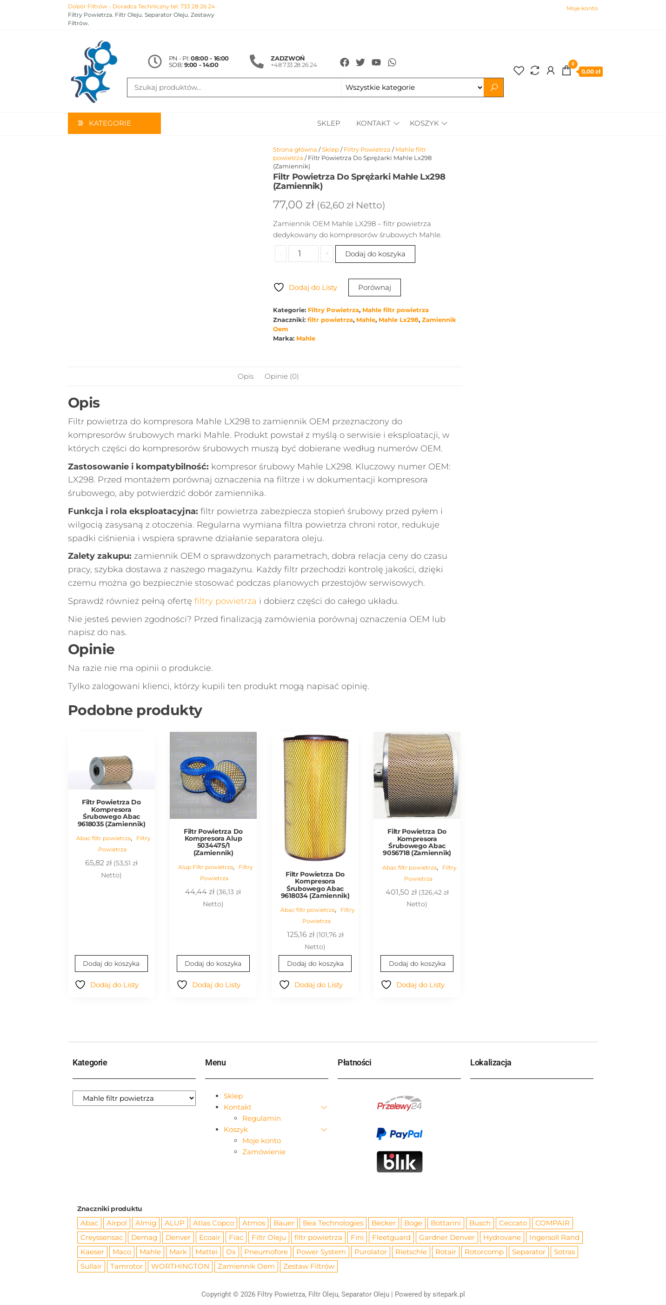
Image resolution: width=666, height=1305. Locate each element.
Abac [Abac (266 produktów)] (89, 1223)
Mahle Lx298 (399, 320)
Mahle (365, 320)
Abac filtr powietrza (103, 838)
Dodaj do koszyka (375, 254)
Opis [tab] (245, 376)
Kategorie (110, 124)
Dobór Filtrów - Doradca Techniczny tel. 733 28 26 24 (141, 6)
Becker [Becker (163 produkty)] (384, 1223)
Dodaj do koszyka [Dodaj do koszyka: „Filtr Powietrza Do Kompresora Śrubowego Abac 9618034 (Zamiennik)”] (315, 964)
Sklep (327, 124)
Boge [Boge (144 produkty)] (413, 1223)
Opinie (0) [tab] (282, 376)
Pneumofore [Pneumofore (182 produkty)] (266, 1252)
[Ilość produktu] (303, 254)
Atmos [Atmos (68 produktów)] (253, 1223)
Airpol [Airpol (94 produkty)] (117, 1223)
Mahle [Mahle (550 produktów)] (150, 1252)
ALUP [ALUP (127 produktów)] (175, 1223)
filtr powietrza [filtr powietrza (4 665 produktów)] (318, 1237)
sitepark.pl (449, 1295)
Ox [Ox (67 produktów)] (231, 1252)
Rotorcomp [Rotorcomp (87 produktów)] (484, 1252)
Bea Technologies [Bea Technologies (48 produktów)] (333, 1223)
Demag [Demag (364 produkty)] (144, 1237)
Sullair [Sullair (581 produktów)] (91, 1266)
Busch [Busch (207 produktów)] (480, 1223)
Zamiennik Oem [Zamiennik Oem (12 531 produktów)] (246, 1266)
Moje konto (582, 8)
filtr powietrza (330, 320)
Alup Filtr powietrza (205, 867)
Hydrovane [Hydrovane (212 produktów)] (502, 1237)
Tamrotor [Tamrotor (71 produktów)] (126, 1266)
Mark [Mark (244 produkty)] (178, 1252)
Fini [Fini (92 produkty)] (357, 1237)
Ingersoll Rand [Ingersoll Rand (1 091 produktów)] (554, 1237)
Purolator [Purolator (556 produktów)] (370, 1252)
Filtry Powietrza (367, 150)
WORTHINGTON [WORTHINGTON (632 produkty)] (180, 1266)
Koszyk (424, 124)
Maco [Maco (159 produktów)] (122, 1252)
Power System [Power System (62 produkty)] (321, 1252)
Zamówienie (264, 1152)
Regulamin (261, 1118)
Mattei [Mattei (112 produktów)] (206, 1252)
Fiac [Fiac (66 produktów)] (236, 1237)
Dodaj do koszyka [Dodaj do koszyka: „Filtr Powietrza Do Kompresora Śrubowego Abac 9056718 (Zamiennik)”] (417, 964)
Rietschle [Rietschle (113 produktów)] (411, 1252)
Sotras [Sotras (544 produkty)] (564, 1252)
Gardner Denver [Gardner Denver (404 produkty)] (447, 1237)
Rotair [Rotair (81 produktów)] (445, 1252)
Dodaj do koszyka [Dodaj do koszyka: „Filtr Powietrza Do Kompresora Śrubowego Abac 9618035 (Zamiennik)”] (111, 964)
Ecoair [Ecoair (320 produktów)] (209, 1237)
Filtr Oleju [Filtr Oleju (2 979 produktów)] (269, 1237)
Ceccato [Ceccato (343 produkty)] (513, 1223)
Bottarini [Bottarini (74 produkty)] (446, 1223)
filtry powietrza (225, 601)
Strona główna (295, 150)
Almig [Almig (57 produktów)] (145, 1223)
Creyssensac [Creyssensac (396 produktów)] (101, 1237)
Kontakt (372, 124)
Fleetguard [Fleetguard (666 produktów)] (391, 1237)
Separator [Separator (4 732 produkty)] (529, 1252)
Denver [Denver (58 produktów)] (178, 1237)
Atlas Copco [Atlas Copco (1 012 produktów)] (213, 1223)
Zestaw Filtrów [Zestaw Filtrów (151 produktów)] (308, 1266)
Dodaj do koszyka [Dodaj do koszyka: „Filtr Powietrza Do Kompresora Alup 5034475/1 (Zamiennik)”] (213, 964)
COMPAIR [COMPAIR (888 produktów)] (552, 1223)
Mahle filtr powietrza (395, 310)
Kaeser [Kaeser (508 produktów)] (92, 1252)
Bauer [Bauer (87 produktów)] (283, 1223)
